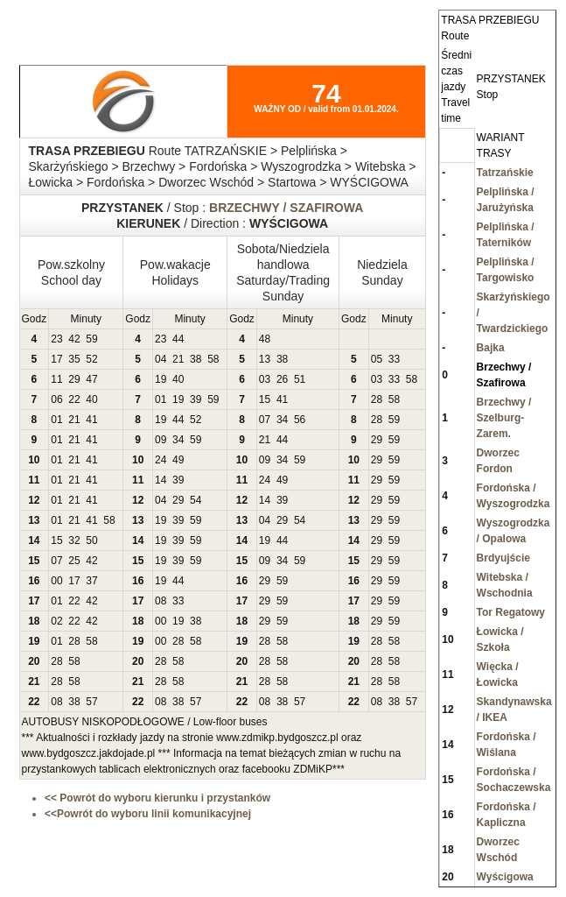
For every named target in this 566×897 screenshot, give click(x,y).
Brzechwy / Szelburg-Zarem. (504, 418)
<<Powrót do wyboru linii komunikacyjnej (148, 814)
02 (56, 621)
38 (195, 359)
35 (74, 359)
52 (91, 359)
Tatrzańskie (505, 172)
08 (160, 601)
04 (160, 359)
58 (213, 359)
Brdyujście (503, 558)
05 (376, 359)
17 (56, 359)
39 (195, 399)
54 (195, 500)
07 (264, 419)
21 (178, 359)
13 (264, 359)
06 (56, 399)
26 (282, 379)
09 (160, 440)
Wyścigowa (505, 877)
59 (91, 339)
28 (376, 399)
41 (282, 399)
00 (56, 581)
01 (160, 399)
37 (91, 581)
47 (91, 379)
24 (160, 460)
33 (394, 359)
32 (74, 540)
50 (91, 540)
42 (74, 339)
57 (91, 702)
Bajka (491, 348)
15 (264, 399)
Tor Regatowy (511, 612)
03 (264, 379)
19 (160, 379)
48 (264, 339)
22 (74, 399)
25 (74, 560)
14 (160, 480)
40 (178, 379)
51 (299, 379)
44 (178, 339)
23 (56, 339)
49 (178, 460)
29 (74, 379)
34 (282, 419)
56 (299, 419)
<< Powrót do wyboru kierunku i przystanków (157, 798)
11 (56, 379)
